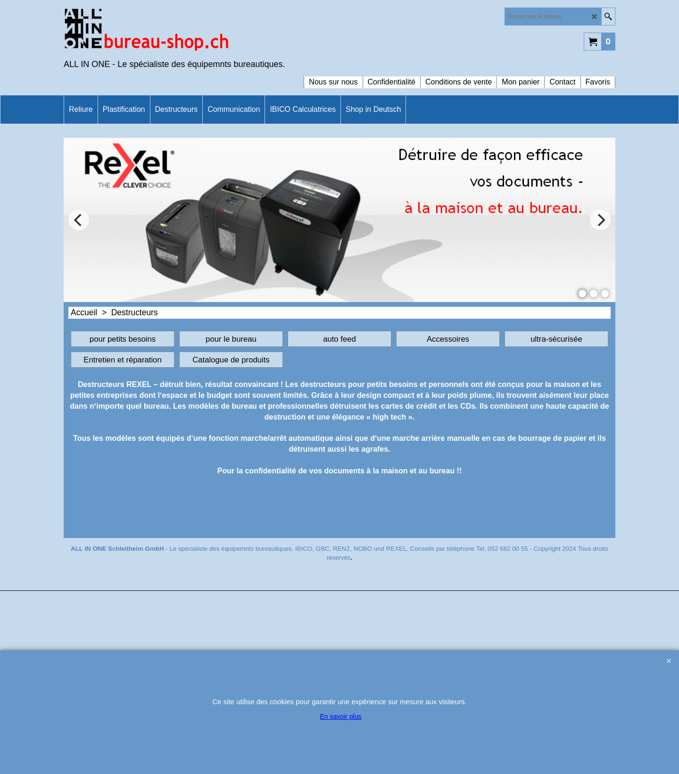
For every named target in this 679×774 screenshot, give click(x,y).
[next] (600, 220)
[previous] (78, 220)
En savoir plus (341, 716)
